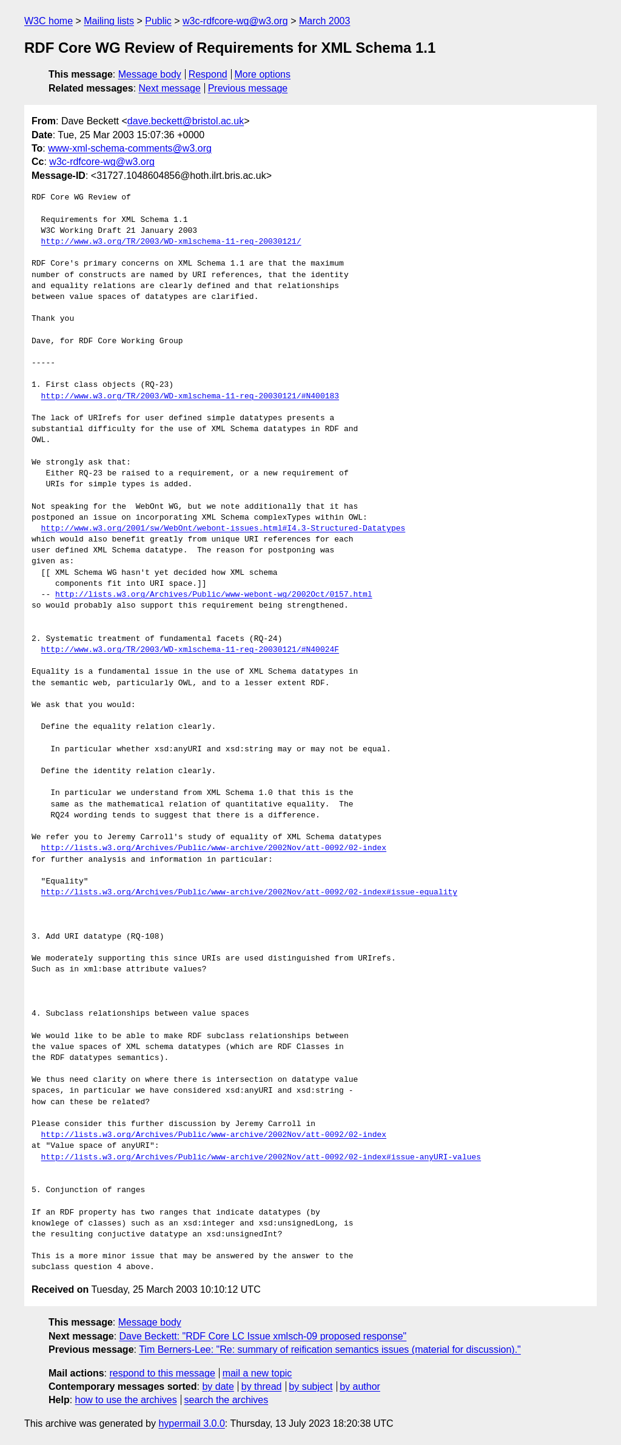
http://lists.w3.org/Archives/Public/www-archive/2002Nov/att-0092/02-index (213, 848)
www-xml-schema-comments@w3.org (130, 148)
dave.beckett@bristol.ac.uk (185, 121)
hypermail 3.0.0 (191, 1423)
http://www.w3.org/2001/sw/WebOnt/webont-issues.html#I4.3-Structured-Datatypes (223, 528)
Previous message (248, 88)
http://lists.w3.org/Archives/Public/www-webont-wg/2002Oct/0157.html (213, 594)
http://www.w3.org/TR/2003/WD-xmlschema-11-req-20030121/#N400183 (190, 396)
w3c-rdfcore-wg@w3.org (235, 21)
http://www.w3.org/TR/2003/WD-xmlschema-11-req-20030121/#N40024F (190, 650)
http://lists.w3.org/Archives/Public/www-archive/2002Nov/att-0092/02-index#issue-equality (249, 892)
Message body (149, 74)
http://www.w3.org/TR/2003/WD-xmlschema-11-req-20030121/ (171, 241)
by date (217, 1386)
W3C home (48, 21)
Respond (208, 74)
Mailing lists (109, 21)
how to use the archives (126, 1400)
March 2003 (325, 21)
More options (263, 74)
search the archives (226, 1400)
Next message (170, 88)
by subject (310, 1386)
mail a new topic (257, 1373)
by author (360, 1386)
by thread (261, 1386)
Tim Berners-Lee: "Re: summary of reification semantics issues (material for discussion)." (330, 1349)
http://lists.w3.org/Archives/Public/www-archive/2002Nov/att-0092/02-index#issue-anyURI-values (261, 1157)
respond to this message (162, 1373)
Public (158, 21)
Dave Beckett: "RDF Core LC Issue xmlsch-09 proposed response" (263, 1336)
